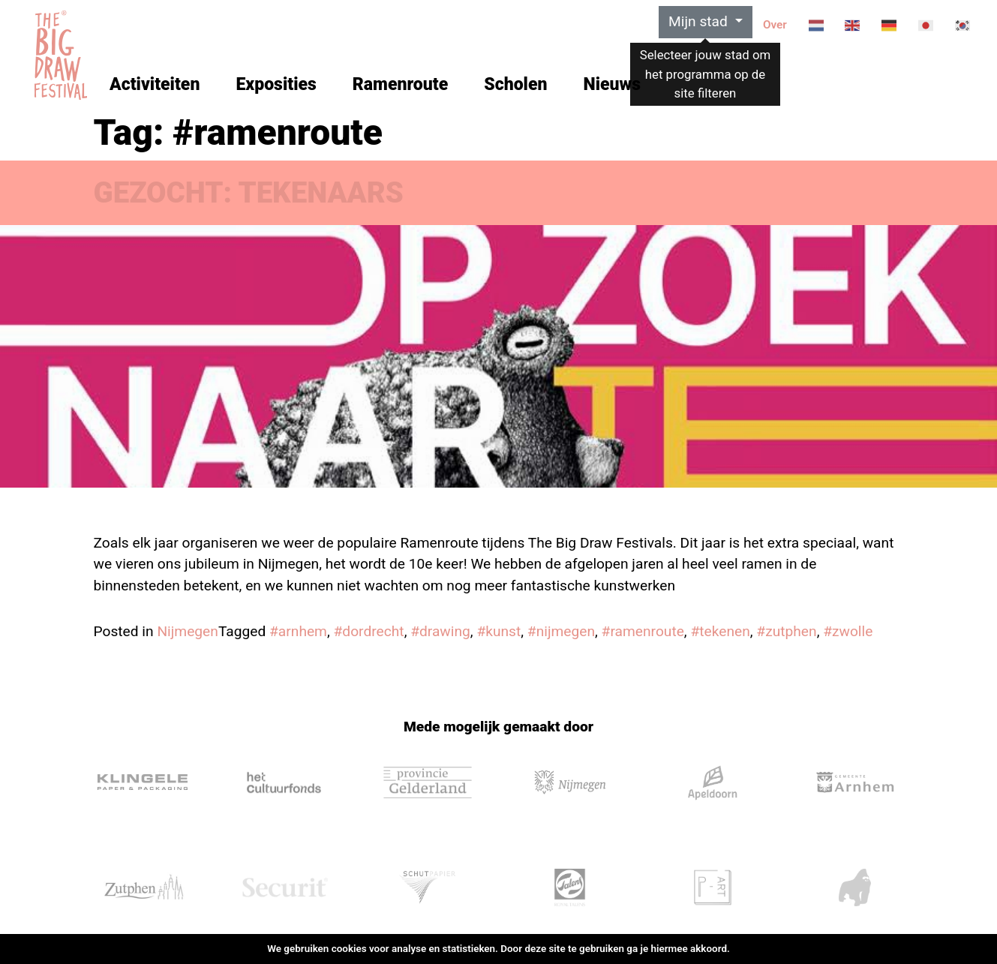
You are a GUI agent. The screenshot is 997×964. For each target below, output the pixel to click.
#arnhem (298, 631)
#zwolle (847, 631)
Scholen (515, 84)
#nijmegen (561, 631)
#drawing (440, 631)
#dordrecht (369, 631)
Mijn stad (699, 21)
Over (775, 25)
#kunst (498, 631)
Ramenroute (400, 84)
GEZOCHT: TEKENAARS (249, 192)
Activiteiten (155, 84)
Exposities (276, 84)
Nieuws (612, 84)
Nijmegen (187, 631)
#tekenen (719, 631)
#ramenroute (643, 631)
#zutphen (786, 631)
